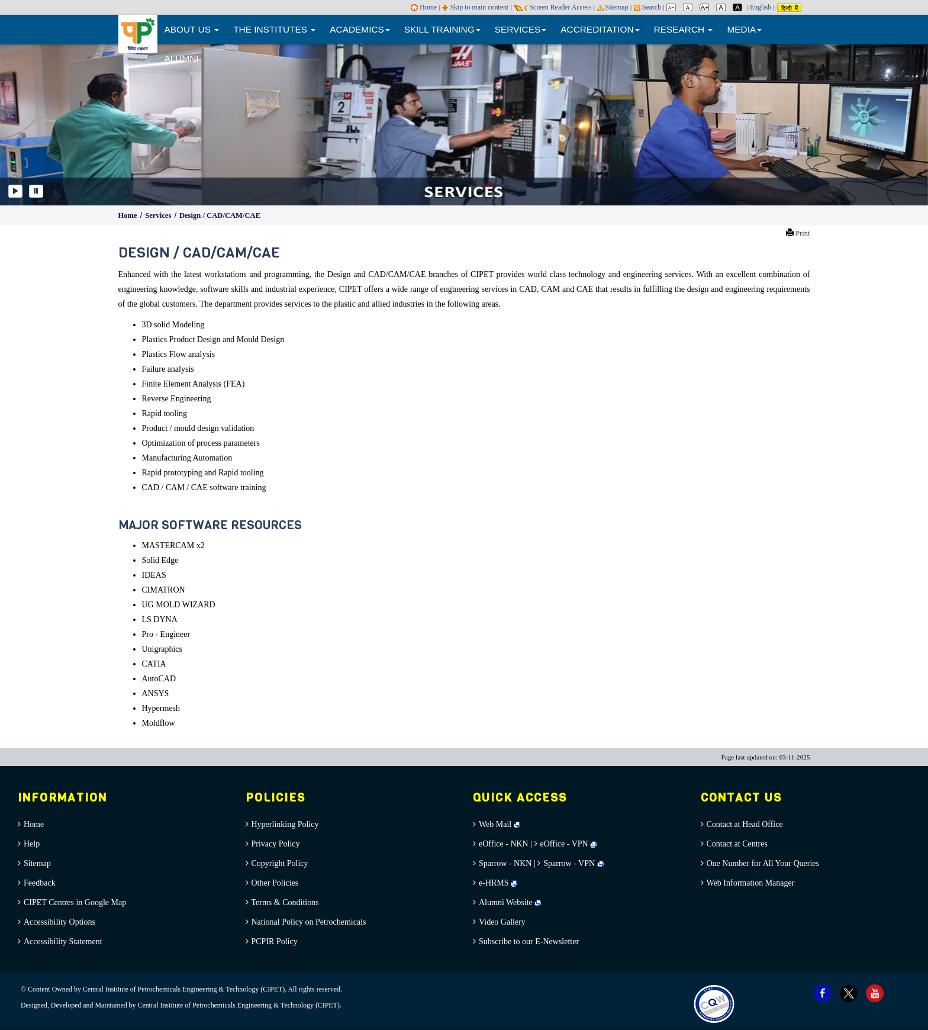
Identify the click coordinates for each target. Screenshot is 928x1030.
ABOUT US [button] (192, 29)
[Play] (15, 191)
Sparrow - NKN (505, 863)
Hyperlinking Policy (285, 824)
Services (159, 215)
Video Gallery (502, 922)
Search (647, 7)
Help (32, 843)
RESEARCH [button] (683, 29)
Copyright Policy (280, 863)
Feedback (40, 882)
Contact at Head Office (745, 824)
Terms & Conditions (285, 902)
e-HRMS (498, 882)
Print (802, 233)
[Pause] (36, 191)
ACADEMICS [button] (360, 29)
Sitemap (613, 7)
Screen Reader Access (552, 7)
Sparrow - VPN (569, 863)
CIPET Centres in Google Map (75, 902)
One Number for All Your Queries (763, 863)
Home (424, 7)
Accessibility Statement (63, 941)
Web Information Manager (751, 882)
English (760, 7)
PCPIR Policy (275, 941)
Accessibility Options (59, 922)
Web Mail (499, 824)
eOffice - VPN (564, 843)
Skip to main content (475, 7)
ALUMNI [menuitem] (182, 58)
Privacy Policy (276, 843)
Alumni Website (510, 902)
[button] (46, 124)
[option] (464, 124)
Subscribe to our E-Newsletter (529, 941)
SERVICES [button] (521, 29)
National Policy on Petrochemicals (309, 922)
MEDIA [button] (744, 29)
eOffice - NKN (504, 843)
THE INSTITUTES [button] (274, 29)
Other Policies (275, 882)
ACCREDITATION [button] (599, 29)
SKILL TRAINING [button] (442, 29)
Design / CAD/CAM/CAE (219, 215)
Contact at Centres (737, 843)
